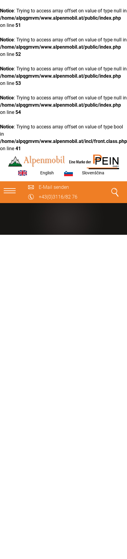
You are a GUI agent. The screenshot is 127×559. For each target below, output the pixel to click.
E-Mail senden (54, 187)
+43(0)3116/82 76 (58, 197)
